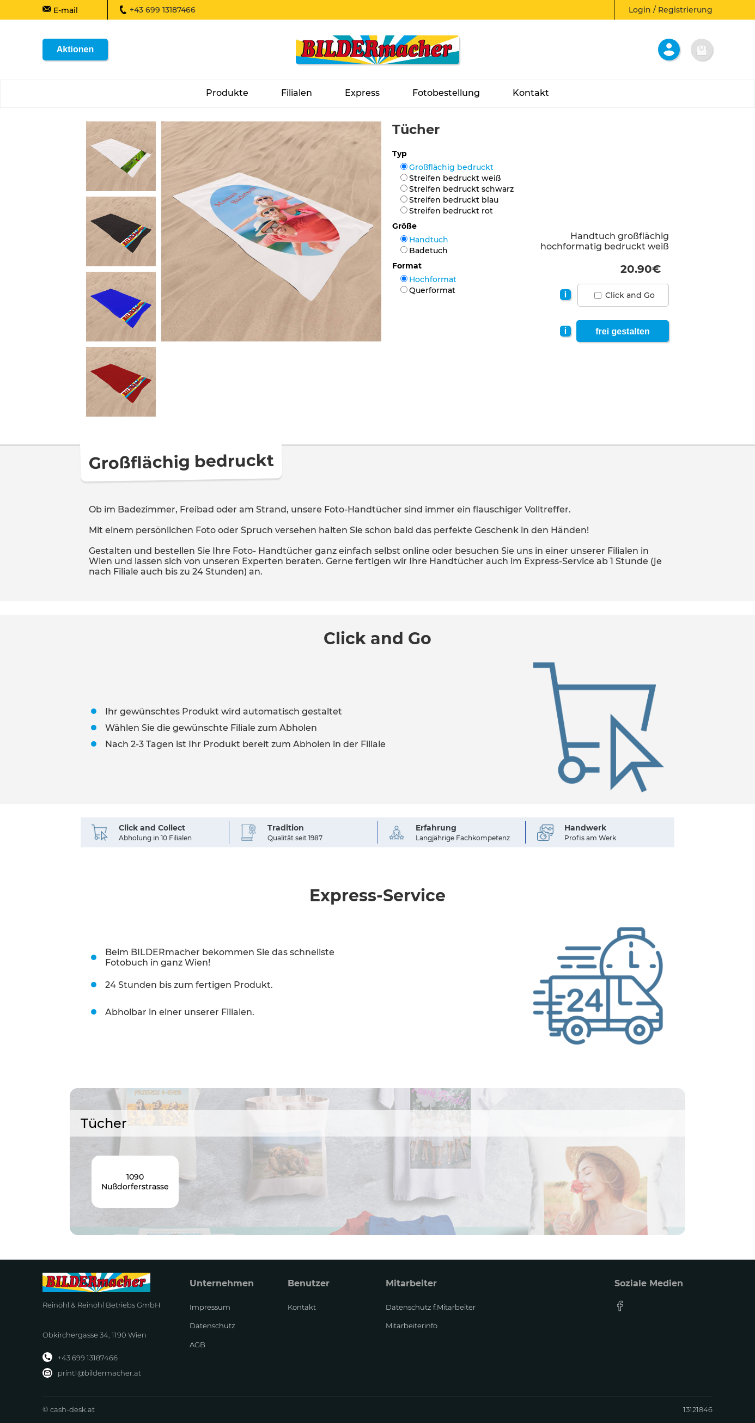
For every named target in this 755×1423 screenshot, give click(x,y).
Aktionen (75, 49)
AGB (197, 1344)
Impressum (210, 1307)
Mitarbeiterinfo (411, 1325)
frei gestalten (622, 331)
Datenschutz (212, 1325)
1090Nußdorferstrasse (135, 1182)
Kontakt (302, 1307)
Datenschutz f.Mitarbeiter (431, 1307)
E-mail (60, 9)
